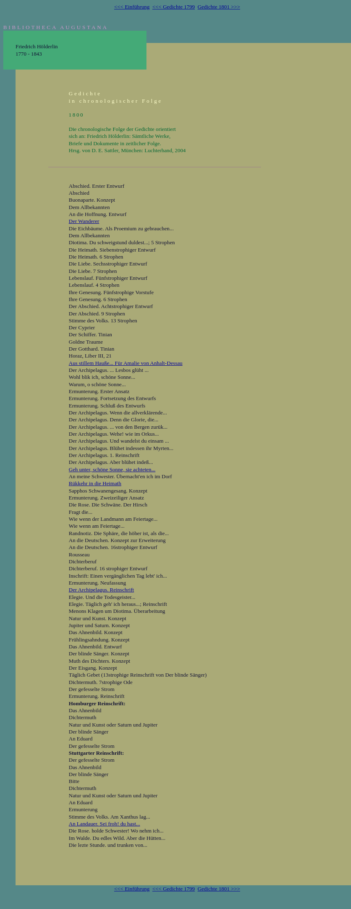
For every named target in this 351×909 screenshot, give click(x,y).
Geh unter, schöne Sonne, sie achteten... (112, 469)
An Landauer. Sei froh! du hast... (104, 824)
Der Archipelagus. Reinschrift (101, 590)
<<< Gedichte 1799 (173, 7)
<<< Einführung (132, 7)
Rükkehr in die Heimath (95, 483)
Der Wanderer (84, 221)
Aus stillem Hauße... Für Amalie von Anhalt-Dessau (125, 363)
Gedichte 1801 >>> (219, 7)
